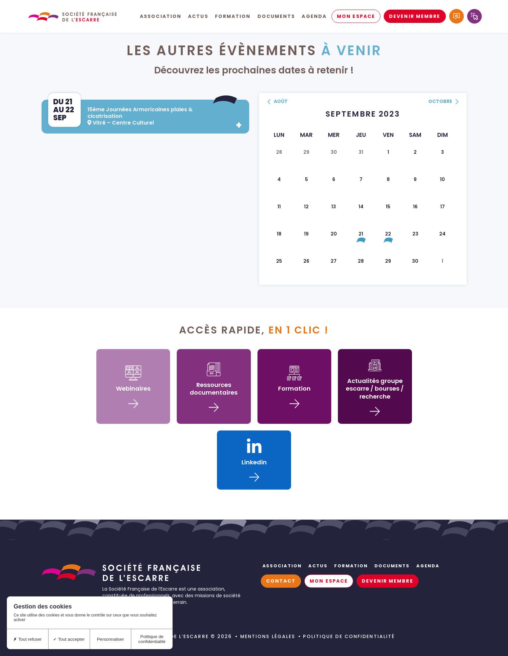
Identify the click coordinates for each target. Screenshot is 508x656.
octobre (443, 102)
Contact (281, 581)
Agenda (314, 16)
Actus (198, 16)
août (277, 102)
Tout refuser (27, 639)
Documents (276, 16)
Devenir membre (414, 16)
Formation (233, 16)
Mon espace (356, 16)
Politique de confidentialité (349, 636)
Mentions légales (267, 636)
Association (160, 16)
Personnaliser (110, 639)
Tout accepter (68, 639)
